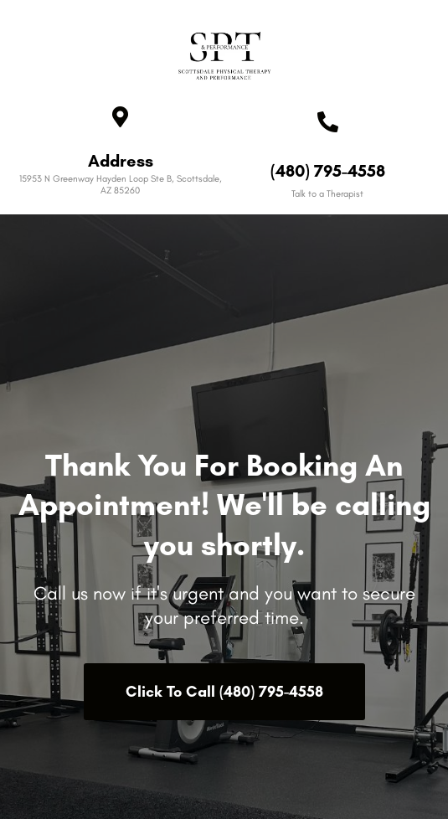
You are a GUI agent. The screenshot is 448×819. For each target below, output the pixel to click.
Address (120, 161)
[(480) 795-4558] (327, 121)
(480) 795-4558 (327, 171)
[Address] (120, 116)
